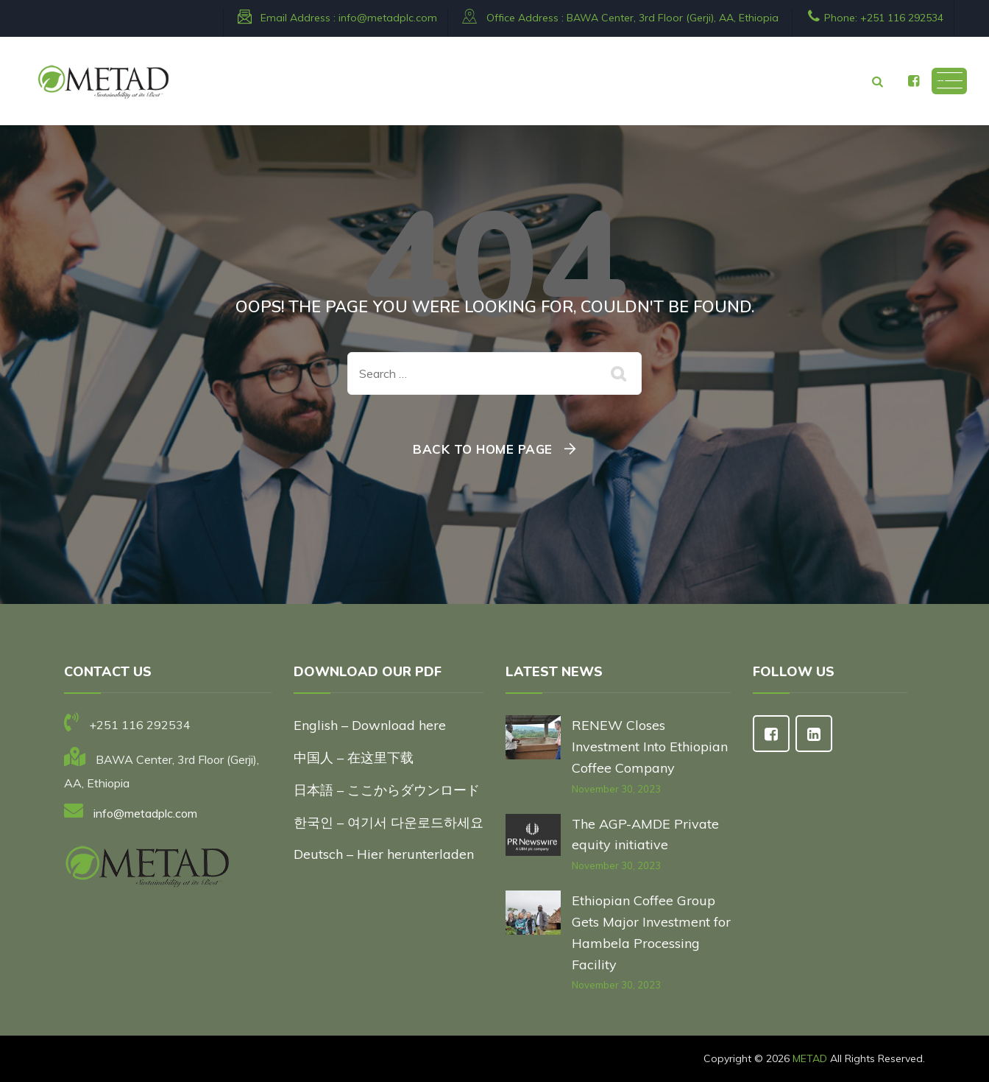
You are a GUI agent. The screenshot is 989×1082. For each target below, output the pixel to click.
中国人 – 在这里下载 (354, 757)
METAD (810, 1058)
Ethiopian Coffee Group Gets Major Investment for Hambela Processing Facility (651, 932)
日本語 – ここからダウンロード (387, 789)
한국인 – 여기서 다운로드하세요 (388, 822)
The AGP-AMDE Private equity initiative (645, 834)
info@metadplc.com (387, 17)
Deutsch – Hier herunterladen (384, 854)
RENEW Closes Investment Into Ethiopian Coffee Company (650, 746)
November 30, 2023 (616, 789)
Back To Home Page (483, 449)
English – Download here (372, 725)
